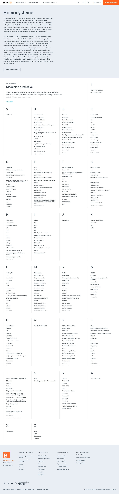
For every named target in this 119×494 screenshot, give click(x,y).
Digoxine (8, 194)
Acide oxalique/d (38, 127)
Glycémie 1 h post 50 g (96, 195)
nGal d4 (64, 293)
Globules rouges (94, 185)
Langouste (9, 280)
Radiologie (65, 330)
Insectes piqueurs (39, 245)
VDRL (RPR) (65, 386)
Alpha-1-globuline (39, 154)
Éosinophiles (37, 190)
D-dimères (9, 167)
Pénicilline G (9, 346)
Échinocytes (37, 170)
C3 (91, 120)
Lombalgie (9, 310)
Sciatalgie (93, 341)
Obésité (92, 273)
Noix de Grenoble (67, 306)
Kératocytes (93, 223)
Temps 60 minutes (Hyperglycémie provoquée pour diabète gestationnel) (16, 400)
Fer (63, 179)
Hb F (7, 230)
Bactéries (65, 115)
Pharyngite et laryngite (12, 358)
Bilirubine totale (66, 145)
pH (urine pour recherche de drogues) (16, 356)
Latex (7, 283)
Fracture (64, 199)
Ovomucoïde (93, 297)
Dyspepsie (9, 204)
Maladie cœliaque (39, 280)
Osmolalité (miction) (95, 287)
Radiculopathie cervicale (69, 325)
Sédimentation (94, 343)
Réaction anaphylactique (69, 351)
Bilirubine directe (66, 140)
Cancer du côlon (94, 145)
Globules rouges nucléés (96, 187)
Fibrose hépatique (67, 189)
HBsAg (8, 243)
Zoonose (36, 438)
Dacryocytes (9, 172)
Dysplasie (8, 206)
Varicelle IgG (65, 381)
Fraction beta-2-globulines (69, 196)
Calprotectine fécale (95, 142)
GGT (91, 180)
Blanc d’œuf (65, 150)
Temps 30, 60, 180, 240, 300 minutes (16, 397)
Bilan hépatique (66, 132)
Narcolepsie (65, 275)
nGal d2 (64, 288)
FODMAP (65, 191)
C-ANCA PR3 (94, 115)
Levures (8, 300)
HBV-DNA (9, 245)
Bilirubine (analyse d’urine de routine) (72, 137)
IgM (35, 230)
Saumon (92, 335)
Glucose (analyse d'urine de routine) (99, 190)
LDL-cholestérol (10, 288)
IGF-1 (35, 225)
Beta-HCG (65, 125)
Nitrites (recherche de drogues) (70, 298)
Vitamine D (65, 398)
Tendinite (8, 406)
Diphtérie (8, 199)
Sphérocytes (93, 363)
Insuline (36, 250)
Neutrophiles (65, 283)
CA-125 (92, 125)
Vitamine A (65, 393)
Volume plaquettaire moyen (69, 406)
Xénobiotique (9, 431)
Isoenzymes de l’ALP (39, 253)
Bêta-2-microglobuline (68, 122)
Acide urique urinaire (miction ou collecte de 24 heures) (45, 133)
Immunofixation (38, 238)
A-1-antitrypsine (38, 115)
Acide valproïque (38, 136)
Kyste (91, 227)
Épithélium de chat (39, 205)
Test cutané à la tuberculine (13, 418)
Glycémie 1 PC (94, 198)
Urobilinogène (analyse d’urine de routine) (45, 381)
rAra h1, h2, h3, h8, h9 (68, 343)
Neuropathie (65, 280)
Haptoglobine (9, 223)
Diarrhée (8, 191)
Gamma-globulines (95, 172)
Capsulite (93, 150)
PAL (7, 330)
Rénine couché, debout (68, 356)
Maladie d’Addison (39, 285)
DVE (7, 201)
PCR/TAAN (9, 343)
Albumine (36, 149)
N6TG (64, 273)
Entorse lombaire (38, 185)
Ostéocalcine (94, 289)
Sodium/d (93, 358)
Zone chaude (37, 436)
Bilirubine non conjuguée (68, 142)
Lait (7, 275)
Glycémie (92, 192)
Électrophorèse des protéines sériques (44, 180)
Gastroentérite (94, 175)
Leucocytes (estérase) (12, 298)
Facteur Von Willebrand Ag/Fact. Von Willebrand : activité (72, 173)
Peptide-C (9, 348)
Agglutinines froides (39, 146)
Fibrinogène (65, 186)
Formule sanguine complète (69, 194)
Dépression (9, 177)
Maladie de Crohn (39, 288)
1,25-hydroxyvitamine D (96, 90)
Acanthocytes (38, 122)
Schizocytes (93, 338)
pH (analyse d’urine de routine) (14, 353)
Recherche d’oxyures (68, 353)
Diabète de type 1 (11, 186)
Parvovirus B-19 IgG (11, 338)
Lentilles (8, 290)
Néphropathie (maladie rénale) (70, 278)
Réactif (64, 348)
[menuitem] (7, 2)
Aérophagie (37, 141)
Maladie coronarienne (40, 283)
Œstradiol (93, 275)
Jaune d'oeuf (65, 220)
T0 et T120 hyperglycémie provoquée (16, 378)
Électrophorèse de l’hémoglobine (43, 177)
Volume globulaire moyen (69, 403)
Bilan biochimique (67, 127)
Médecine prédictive (39, 303)
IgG (35, 227)
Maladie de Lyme (38, 290)
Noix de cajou (66, 303)
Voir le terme (9, 101)
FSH (63, 204)
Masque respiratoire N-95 (41, 298)
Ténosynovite (9, 415)
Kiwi (91, 225)
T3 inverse (9, 381)
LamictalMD (9, 278)
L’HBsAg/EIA (9, 273)
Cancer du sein (94, 147)
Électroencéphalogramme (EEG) (43, 172)
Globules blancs (94, 182)
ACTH (36, 139)
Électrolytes (37, 175)
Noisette (64, 300)
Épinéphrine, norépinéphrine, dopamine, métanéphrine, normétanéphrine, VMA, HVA (44, 202)
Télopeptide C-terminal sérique (14, 391)
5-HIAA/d (9, 115)
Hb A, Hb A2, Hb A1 (11, 225)
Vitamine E (65, 401)
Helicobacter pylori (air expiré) (14, 250)
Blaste (64, 152)
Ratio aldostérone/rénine (69, 346)
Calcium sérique (94, 140)
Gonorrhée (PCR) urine (96, 205)
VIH (63, 388)
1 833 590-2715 (8, 461)
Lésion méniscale (10, 293)
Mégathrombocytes (39, 308)
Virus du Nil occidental (68, 391)
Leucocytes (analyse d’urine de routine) (16, 295)
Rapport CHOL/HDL (67, 335)
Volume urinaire (66, 408)
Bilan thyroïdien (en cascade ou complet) (73, 135)
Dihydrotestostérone (11, 196)
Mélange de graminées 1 (40, 310)
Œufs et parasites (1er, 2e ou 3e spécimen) (98, 278)
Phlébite (8, 363)
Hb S (7, 235)
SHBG (92, 348)
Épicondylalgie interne (40, 195)
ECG (35, 167)
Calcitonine (93, 132)
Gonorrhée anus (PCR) (96, 203)
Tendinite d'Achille (11, 409)
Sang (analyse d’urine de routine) (99, 328)
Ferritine (64, 181)
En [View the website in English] (78, 2)
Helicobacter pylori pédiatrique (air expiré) (15, 253)
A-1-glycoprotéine (39, 117)
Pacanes (8, 328)
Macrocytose (37, 273)
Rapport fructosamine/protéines (71, 338)
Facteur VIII (65, 170)
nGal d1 (64, 285)
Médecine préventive (40, 306)
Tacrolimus (9, 388)
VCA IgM (64, 383)
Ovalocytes (93, 294)
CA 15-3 (92, 127)
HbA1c (8, 238)
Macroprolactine (38, 275)
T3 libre (8, 383)
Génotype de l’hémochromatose (99, 177)
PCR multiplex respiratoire (13, 341)
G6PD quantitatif (95, 167)
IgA (35, 223)
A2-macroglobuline (39, 120)
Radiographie (66, 328)
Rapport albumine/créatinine (70, 333)
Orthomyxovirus (94, 284)
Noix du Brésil (66, 310)
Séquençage (93, 346)
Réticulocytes (66, 361)
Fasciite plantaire (67, 176)
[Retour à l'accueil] (6, 456)
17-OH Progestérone (95, 92)
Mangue (36, 293)
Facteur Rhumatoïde (67, 167)
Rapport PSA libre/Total (68, 341)
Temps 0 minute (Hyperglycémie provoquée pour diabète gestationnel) (16, 394)
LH (7, 303)
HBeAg (8, 240)
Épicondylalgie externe (40, 192)
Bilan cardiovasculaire (68, 130)
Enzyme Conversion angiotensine (43, 187)
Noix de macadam (67, 308)
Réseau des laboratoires (68, 358)
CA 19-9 (92, 130)
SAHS (92, 325)
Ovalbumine (93, 292)
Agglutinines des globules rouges (43, 144)
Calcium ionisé (94, 137)
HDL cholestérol (10, 248)
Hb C (7, 227)
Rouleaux (64, 363)
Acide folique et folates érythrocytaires (44, 125)
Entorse (36, 182)
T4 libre (8, 386)
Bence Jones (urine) (67, 120)
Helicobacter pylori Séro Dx (13, 257)
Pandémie (9, 335)
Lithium (8, 308)
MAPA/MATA (38, 295)
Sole (91, 361)
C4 (91, 122)
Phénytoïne (9, 361)
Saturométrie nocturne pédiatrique (99, 330)
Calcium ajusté (94, 135)
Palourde (8, 333)
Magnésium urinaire (39, 278)
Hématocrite (9, 259)
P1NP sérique (10, 325)
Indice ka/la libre (38, 240)
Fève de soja (65, 184)
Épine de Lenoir (38, 198)
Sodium (92, 353)
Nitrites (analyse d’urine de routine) (71, 295)
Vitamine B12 (65, 396)
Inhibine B (37, 243)
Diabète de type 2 (11, 189)
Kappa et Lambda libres (96, 220)
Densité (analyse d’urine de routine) (15, 175)
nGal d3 (64, 290)
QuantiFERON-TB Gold (40, 325)
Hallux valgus (9, 220)
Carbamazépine (94, 152)
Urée (35, 378)
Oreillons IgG (93, 282)
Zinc (35, 433)
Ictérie (36, 220)
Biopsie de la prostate (68, 147)
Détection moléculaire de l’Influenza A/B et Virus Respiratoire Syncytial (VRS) (17, 180)
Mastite (36, 300)
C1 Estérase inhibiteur (96, 117)
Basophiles (65, 117)
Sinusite (92, 351)
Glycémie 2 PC (94, 200)
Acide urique (37, 130)
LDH (7, 285)
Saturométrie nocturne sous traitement (100, 333)
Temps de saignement (12, 404)
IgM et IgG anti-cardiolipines (41, 233)
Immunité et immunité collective (42, 235)
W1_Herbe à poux (95, 378)
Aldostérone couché (39, 151)
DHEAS (8, 184)
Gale (91, 170)
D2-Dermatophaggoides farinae (14, 170)
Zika (35, 431)
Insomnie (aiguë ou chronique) (42, 248)
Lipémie (8, 306)
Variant (64, 378)
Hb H (7, 233)
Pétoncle (8, 351)
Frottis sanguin (66, 201)
